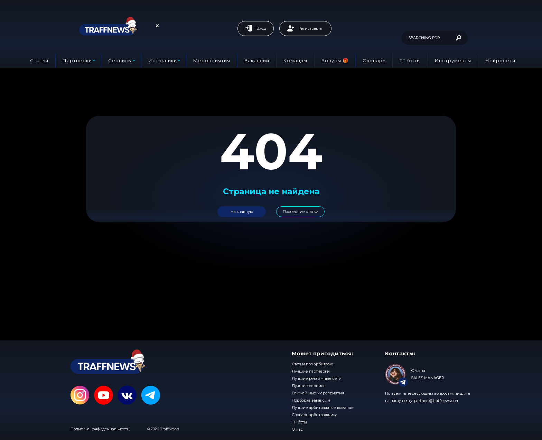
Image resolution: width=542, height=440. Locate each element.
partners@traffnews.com (436, 400)
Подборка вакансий (311, 400)
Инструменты (453, 60)
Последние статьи (300, 211)
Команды (295, 60)
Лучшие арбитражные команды (323, 407)
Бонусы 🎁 (334, 60)
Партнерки (77, 60)
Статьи (39, 60)
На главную (242, 211)
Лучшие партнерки (311, 371)
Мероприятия (211, 60)
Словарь (374, 60)
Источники (162, 60)
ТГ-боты (410, 60)
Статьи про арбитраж (312, 364)
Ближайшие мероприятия (318, 393)
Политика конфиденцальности (100, 429)
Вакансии (256, 60)
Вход (255, 28)
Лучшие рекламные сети (317, 378)
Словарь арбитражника (314, 414)
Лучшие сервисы (309, 385)
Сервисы (120, 60)
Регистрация (305, 28)
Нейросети (500, 60)
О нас (297, 429)
